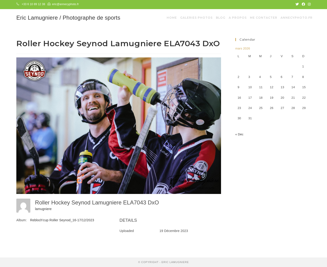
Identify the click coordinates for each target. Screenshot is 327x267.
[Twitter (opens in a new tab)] (297, 4)
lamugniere (43, 209)
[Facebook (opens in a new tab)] (303, 4)
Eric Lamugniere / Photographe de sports (68, 17)
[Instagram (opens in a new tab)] (308, 4)
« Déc (239, 134)
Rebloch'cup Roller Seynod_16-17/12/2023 (62, 220)
